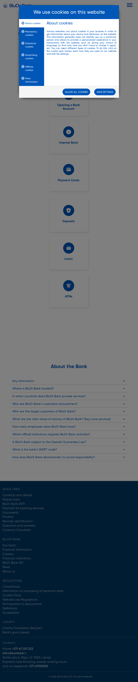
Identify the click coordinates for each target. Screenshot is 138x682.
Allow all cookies (76, 92)
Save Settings (105, 92)
